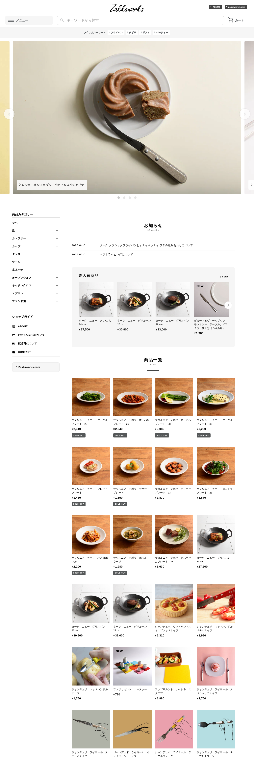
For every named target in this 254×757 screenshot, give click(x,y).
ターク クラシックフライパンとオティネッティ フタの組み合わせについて (146, 245)
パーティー (162, 32)
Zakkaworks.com (236, 7)
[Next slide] (245, 114)
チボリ (132, 32)
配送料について (27, 343)
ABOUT (216, 7)
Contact (24, 351)
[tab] (118, 197)
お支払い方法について (31, 334)
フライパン (117, 32)
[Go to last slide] (9, 114)
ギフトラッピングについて (116, 254)
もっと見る (224, 277)
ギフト (146, 32)
